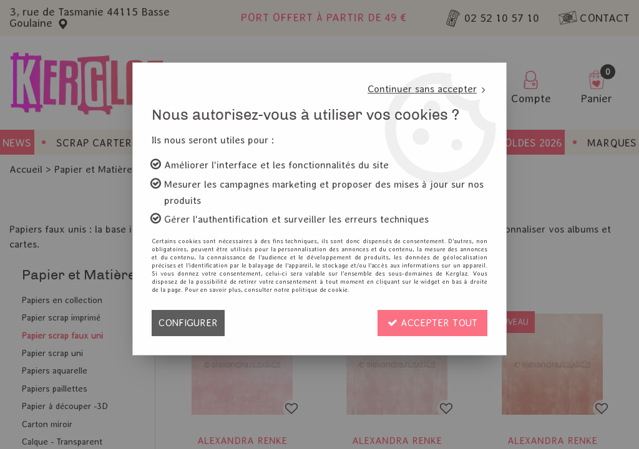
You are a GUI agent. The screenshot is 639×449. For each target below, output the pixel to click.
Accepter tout (432, 322)
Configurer (188, 322)
